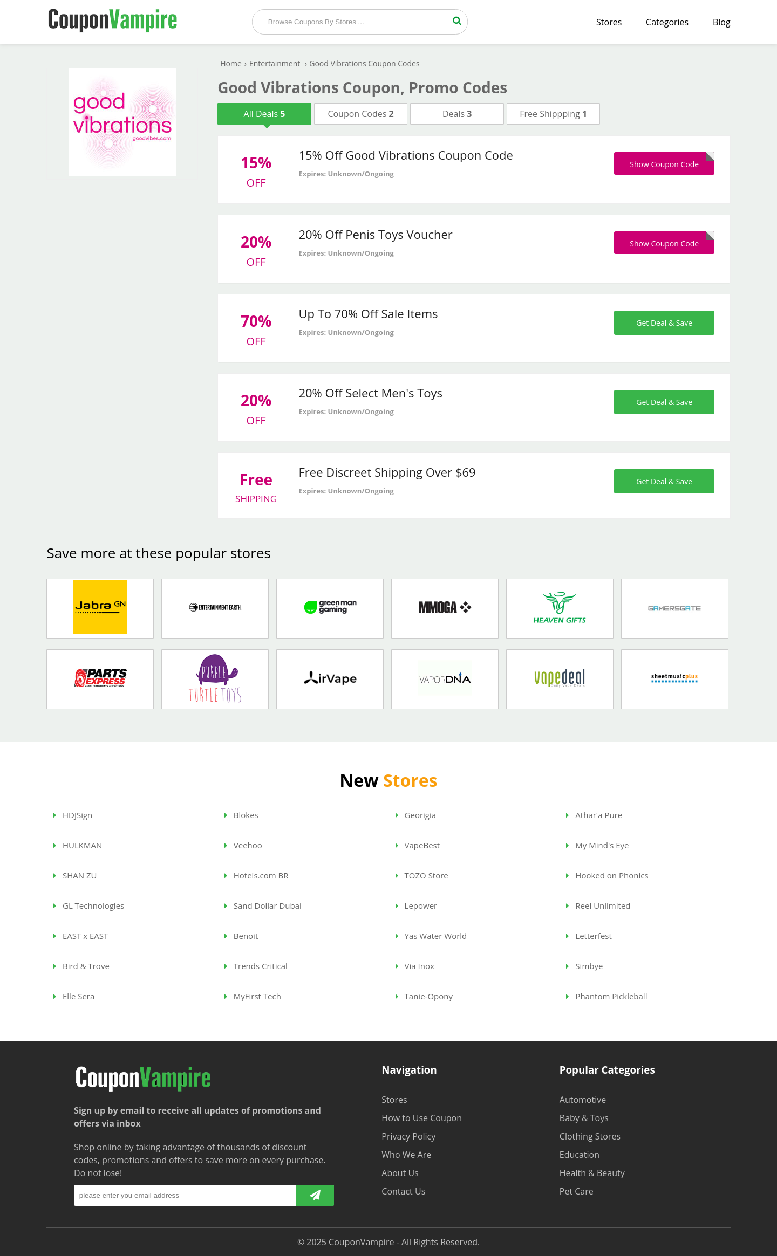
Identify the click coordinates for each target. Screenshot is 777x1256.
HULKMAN (77, 845)
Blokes (241, 814)
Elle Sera (73, 996)
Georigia (416, 814)
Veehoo (243, 845)
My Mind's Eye (597, 845)
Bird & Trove (81, 965)
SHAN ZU (75, 875)
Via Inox (415, 965)
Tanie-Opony (424, 996)
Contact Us (403, 1191)
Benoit (241, 935)
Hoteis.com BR (256, 875)
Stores (609, 22)
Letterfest (588, 935)
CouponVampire (361, 1242)
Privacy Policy (408, 1136)
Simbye (584, 965)
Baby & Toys (584, 1118)
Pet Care (577, 1191)
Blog (722, 22)
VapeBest (418, 845)
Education (579, 1155)
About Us (400, 1173)
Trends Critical (256, 965)
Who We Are (406, 1155)
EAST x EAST (80, 935)
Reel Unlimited (598, 905)
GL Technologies (88, 905)
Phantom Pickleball (606, 996)
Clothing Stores (590, 1136)
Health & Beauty (592, 1173)
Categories (667, 22)
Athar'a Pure (594, 814)
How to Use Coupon (421, 1118)
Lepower (417, 905)
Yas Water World (431, 935)
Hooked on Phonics (607, 875)
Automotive (583, 1100)
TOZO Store (422, 875)
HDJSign (72, 814)
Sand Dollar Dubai (263, 905)
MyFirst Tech (252, 996)
